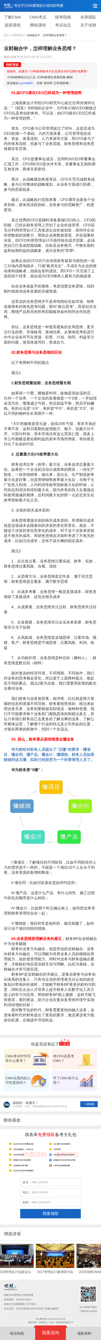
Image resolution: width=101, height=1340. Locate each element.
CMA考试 (37, 17)
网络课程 (38, 25)
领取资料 (84, 1333)
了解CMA (12, 17)
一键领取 (89, 1104)
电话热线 (17, 1333)
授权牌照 (20, 1304)
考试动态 (63, 25)
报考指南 (63, 17)
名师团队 (88, 17)
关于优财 (88, 25)
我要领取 (51, 1213)
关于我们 (31, 1304)
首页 (8, 35)
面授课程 (13, 25)
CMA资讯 (19, 35)
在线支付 (8, 1304)
